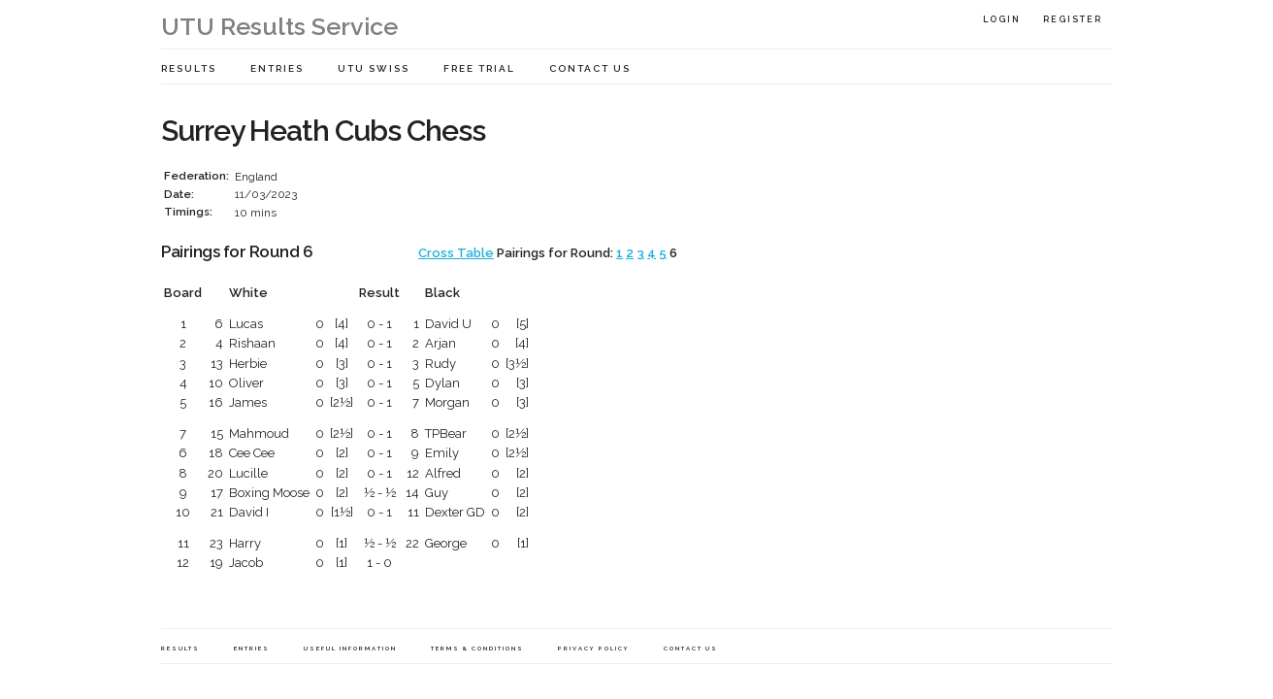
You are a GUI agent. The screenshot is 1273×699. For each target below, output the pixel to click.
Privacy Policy (594, 648)
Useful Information (350, 648)
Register (1072, 19)
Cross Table (456, 253)
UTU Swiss (373, 68)
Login (1002, 19)
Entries (277, 68)
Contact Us (590, 68)
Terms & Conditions (477, 648)
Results (188, 68)
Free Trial (479, 68)
